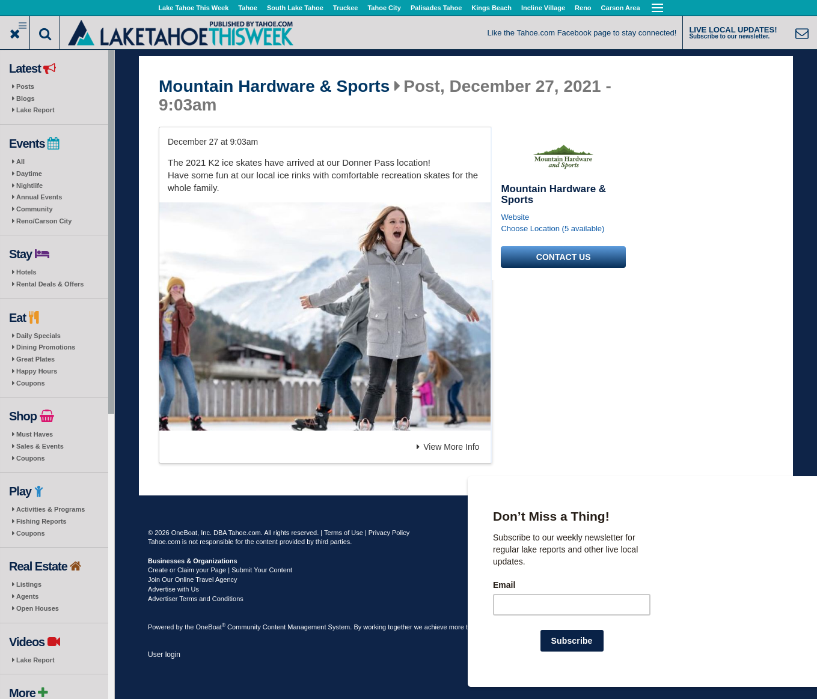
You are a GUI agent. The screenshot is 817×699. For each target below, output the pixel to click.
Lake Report (35, 109)
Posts (25, 86)
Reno (583, 7)
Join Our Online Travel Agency (192, 579)
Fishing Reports (41, 521)
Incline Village (543, 7)
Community (34, 209)
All (20, 161)
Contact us (563, 257)
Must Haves (34, 434)
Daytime (29, 173)
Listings (28, 584)
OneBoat (211, 627)
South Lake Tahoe (295, 7)
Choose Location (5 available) (552, 228)
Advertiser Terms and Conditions (195, 598)
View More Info (448, 447)
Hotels (26, 272)
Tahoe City (383, 7)
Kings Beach (491, 7)
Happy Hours (36, 371)
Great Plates (35, 359)
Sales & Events (40, 446)
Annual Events (39, 197)
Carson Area (620, 7)
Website (515, 217)
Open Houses (37, 608)
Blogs (25, 98)
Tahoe (247, 7)
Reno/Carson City (44, 221)
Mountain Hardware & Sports (274, 86)
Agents (27, 596)
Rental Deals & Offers (50, 284)
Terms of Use (343, 532)
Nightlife (29, 185)
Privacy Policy (389, 532)
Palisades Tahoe (436, 7)
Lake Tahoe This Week (193, 7)
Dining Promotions (45, 347)
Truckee (345, 7)
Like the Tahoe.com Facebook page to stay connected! (582, 32)
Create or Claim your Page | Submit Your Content (220, 569)
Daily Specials (38, 335)
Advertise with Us (173, 589)
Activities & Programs (50, 509)
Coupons (30, 383)
